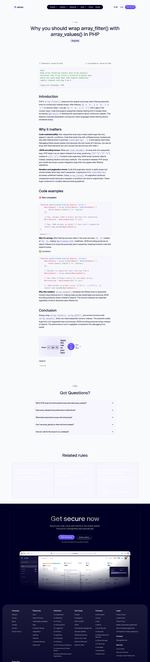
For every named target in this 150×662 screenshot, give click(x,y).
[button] (53, 7)
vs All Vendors (99, 611)
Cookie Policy (120, 614)
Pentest (77, 611)
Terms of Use (120, 618)
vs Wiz (97, 618)
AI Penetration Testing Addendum (127, 628)
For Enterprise (58, 634)
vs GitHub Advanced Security (102, 632)
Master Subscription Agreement (126, 621)
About (14, 618)
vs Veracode (99, 628)
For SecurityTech (59, 621)
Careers (14, 621)
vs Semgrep (99, 643)
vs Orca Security (100, 624)
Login (121, 7)
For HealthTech (59, 611)
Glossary (35, 631)
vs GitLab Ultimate (101, 637)
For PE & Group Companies (62, 641)
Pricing (91, 7)
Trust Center (120, 645)
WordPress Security (81, 631)
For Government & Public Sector (62, 646)
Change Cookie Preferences (125, 652)
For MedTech (58, 614)
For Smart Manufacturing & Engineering (62, 651)
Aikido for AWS (79, 641)
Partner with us (17, 628)
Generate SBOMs (80, 628)
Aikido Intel (36, 641)
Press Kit (35, 634)
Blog (34, 621)
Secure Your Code (80, 634)
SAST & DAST (79, 618)
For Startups (58, 638)
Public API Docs (38, 614)
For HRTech (57, 628)
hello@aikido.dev (121, 636)
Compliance (78, 614)
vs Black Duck (100, 650)
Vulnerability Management (83, 624)
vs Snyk (97, 614)
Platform (14, 611)
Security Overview (122, 648)
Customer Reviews (39, 638)
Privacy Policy (121, 611)
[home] (18, 7)
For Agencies (58, 631)
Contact (97, 7)
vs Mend (98, 621)
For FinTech (57, 618)
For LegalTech (58, 624)
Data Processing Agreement (125, 624)
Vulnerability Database (40, 618)
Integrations (36, 628)
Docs (34, 611)
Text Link (43, 362)
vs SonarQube (100, 647)
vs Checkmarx (100, 640)
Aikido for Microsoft (81, 638)
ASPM (77, 621)
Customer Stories (38, 624)
